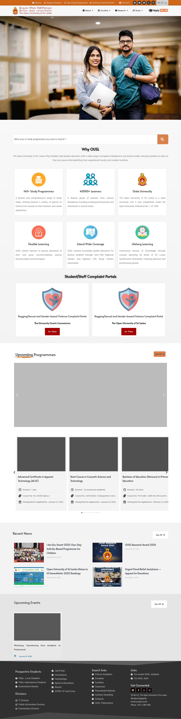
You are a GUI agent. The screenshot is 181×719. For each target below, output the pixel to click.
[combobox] (85, 139)
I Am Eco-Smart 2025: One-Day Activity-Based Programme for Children (64, 549)
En (159, 2)
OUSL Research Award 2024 (140, 544)
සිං (163, 2)
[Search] (162, 139)
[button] (1, 66)
